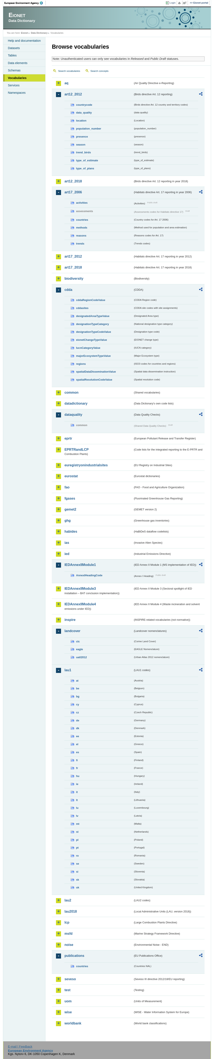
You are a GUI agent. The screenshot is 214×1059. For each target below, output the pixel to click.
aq (66, 83)
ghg (67, 520)
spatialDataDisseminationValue (96, 371)
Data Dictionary (39, 33)
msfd (68, 933)
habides (70, 531)
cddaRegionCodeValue (90, 300)
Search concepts (99, 71)
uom (68, 1001)
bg (77, 696)
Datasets (14, 48)
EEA (25, 3)
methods (81, 227)
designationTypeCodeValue (93, 331)
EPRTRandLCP (76, 449)
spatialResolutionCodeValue (94, 379)
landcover (72, 631)
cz (77, 712)
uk (77, 887)
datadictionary (75, 403)
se (77, 863)
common (71, 392)
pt (77, 847)
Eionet (24, 33)
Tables (12, 55)
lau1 (67, 670)
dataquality (73, 414)
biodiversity (73, 278)
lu (77, 807)
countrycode (84, 104)
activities (82, 202)
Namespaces (16, 92)
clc (78, 641)
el (77, 744)
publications (74, 955)
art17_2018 (73, 267)
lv (77, 815)
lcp (66, 922)
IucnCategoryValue (88, 347)
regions (81, 363)
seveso (70, 979)
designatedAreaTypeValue (92, 316)
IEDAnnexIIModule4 (80, 604)
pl (77, 839)
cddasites (82, 308)
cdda (68, 289)
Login (172, 2)
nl (77, 831)
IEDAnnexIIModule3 (80, 588)
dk (77, 728)
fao (66, 487)
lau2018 (70, 911)
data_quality (84, 112)
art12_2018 (73, 181)
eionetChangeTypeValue (91, 339)
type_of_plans (85, 168)
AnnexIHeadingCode (89, 575)
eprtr (68, 438)
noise (68, 945)
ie (77, 784)
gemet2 (70, 509)
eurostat (71, 476)
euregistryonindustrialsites (86, 465)
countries (82, 219)
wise (68, 1012)
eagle (79, 649)
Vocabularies (17, 78)
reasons (81, 235)
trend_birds (83, 152)
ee (77, 736)
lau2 (67, 900)
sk (77, 879)
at (77, 680)
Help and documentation (24, 40)
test (67, 990)
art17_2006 (73, 192)
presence (82, 136)
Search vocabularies (69, 71)
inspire (69, 620)
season (80, 144)
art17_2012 (73, 256)
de (77, 720)
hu (77, 776)
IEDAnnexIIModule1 (80, 565)
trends (80, 243)
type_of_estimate (87, 160)
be (77, 688)
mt (77, 823)
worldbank (72, 1023)
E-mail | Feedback (20, 1046)
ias (66, 542)
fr (77, 768)
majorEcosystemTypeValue (93, 355)
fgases (69, 498)
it (77, 792)
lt (77, 800)
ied (66, 554)
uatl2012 (81, 657)
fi (77, 760)
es (77, 752)
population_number (88, 128)
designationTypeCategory (92, 324)
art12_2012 (73, 94)
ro (77, 855)
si (77, 871)
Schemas (14, 70)
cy (77, 704)
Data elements (17, 63)
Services (13, 85)
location (81, 120)
